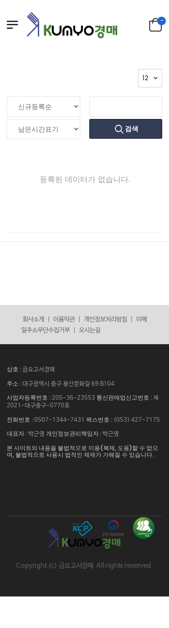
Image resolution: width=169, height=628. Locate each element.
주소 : (15, 383)
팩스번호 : (100, 419)
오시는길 (89, 330)
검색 (130, 128)
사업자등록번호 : (29, 397)
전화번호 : (20, 419)
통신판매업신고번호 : (124, 397)
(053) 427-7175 (137, 420)
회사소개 (33, 319)
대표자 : (17, 433)
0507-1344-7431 (59, 420)
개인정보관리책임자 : (74, 433)
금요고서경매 (39, 369)
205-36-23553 (73, 398)
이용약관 (64, 319)
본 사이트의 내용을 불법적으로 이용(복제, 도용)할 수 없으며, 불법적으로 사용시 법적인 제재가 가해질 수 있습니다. (82, 452)
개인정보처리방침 (105, 319)
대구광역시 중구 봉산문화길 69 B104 (68, 384)
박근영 (36, 434)
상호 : (15, 369)
